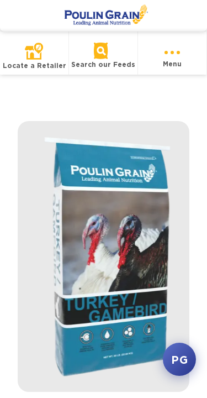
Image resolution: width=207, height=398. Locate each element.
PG (179, 359)
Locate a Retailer (34, 65)
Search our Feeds (103, 64)
